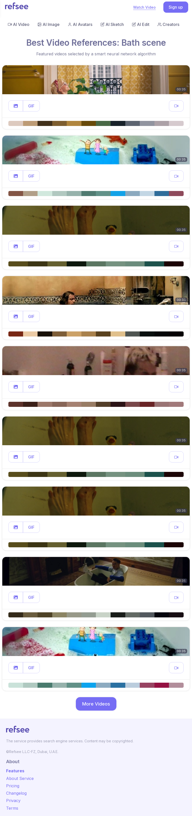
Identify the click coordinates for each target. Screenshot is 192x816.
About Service (20, 778)
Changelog (16, 793)
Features (15, 770)
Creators (168, 24)
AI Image (49, 24)
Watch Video (144, 7)
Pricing (12, 785)
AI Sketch (112, 24)
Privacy (13, 800)
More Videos (96, 704)
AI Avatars (80, 24)
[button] (15, 105)
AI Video (18, 24)
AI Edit (140, 24)
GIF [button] (31, 105)
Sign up (176, 7)
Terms (12, 808)
